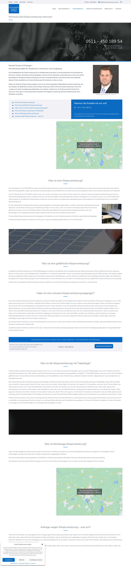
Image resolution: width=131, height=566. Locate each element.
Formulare (108, 9)
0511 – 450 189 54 (104, 41)
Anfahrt (16, 2)
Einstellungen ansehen (35, 560)
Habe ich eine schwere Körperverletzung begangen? (31, 108)
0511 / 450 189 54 (82, 107)
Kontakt (11, 2)
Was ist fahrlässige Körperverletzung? (27, 113)
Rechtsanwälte (63, 9)
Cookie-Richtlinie (14, 563)
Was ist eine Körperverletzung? (25, 102)
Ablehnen (21, 560)
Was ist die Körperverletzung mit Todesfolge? (29, 111)
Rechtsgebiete (77, 9)
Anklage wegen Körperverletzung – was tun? (29, 116)
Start (54, 9)
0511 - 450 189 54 (90, 2)
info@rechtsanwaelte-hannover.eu (108, 2)
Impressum (33, 563)
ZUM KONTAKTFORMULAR (104, 346)
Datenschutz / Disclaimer (24, 563)
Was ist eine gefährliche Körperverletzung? (28, 105)
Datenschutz (23, 2)
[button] (42, 544)
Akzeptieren (8, 560)
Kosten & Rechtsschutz (94, 9)
